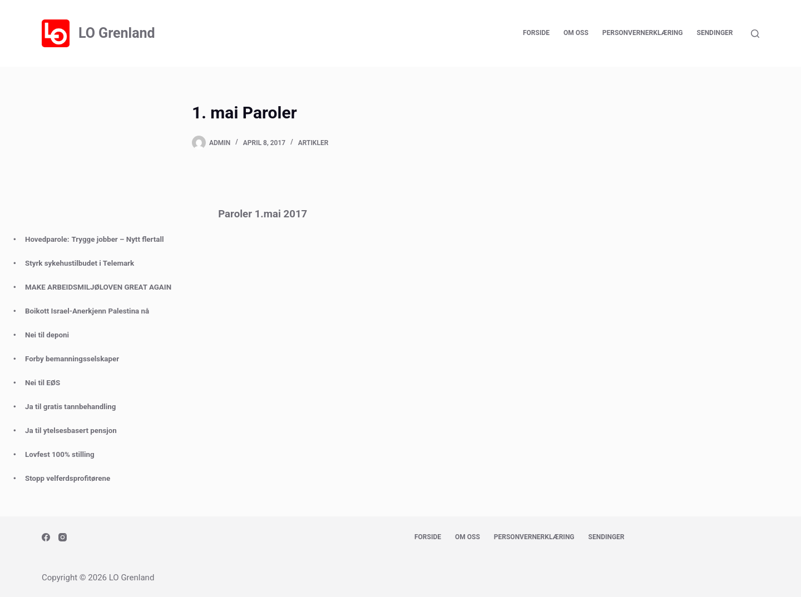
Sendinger (715, 33)
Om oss (576, 33)
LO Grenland (116, 33)
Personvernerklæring (642, 33)
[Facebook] (46, 537)
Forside (536, 33)
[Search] (755, 33)
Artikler (313, 143)
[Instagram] (62, 537)
